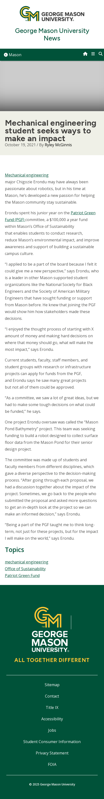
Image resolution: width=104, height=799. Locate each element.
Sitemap (52, 684)
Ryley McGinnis (58, 144)
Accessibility (52, 719)
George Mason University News (52, 34)
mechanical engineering (26, 562)
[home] (85, 53)
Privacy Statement (52, 753)
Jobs (52, 730)
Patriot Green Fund (22, 575)
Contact (52, 696)
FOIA (52, 764)
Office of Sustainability (25, 568)
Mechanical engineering (27, 175)
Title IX (52, 707)
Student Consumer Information (52, 741)
